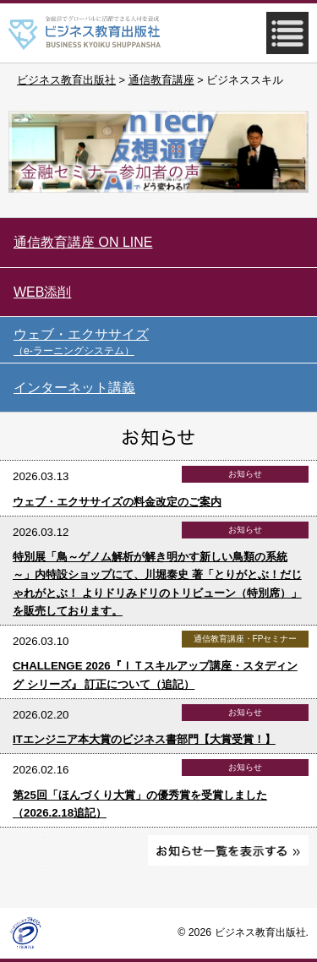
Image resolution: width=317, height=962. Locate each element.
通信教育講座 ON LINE (83, 242)
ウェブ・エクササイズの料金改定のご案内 (117, 501)
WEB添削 (42, 292)
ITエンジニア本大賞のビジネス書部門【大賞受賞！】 (144, 739)
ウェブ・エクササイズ (165, 342)
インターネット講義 (74, 387)
